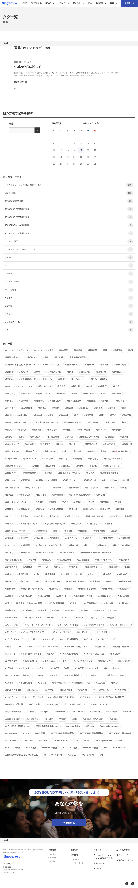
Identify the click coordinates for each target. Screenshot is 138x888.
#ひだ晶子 (9, 668)
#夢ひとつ (88, 545)
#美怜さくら (10, 408)
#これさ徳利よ (92, 675)
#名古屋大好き (11, 567)
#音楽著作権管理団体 (78, 357)
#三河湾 (55, 610)
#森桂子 (90, 451)
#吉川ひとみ (43, 567)
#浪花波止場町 (53, 437)
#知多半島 (38, 415)
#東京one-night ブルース (15, 466)
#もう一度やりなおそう (31, 654)
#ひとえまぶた (124, 661)
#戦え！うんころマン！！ (36, 488)
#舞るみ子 (120, 401)
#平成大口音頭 (56, 509)
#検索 (64, 451)
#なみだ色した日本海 (60, 668)
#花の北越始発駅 (74, 401)
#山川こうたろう (72, 516)
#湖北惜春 (116, 430)
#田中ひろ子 (110, 422)
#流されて (69, 437)
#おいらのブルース (101, 690)
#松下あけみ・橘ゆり (113, 459)
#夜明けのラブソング (45, 553)
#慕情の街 (57, 488)
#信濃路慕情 (10, 589)
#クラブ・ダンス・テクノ (16, 639)
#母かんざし (74, 444)
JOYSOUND (36, 3)
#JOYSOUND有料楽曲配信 (62, 733)
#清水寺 (20, 437)
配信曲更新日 (69, 193)
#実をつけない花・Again (54, 524)
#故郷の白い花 (90, 480)
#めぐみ (50, 654)
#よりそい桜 (10, 654)
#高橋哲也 (117, 350)
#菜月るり (9, 401)
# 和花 (30, 712)
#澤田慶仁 (67, 430)
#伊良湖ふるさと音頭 (87, 589)
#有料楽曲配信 (29, 473)
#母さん (59, 444)
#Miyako (90, 726)
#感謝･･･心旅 (73, 488)
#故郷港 (39, 480)
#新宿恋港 (25, 480)
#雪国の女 (9, 372)
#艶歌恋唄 (91, 401)
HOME (24, 3)
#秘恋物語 (69, 408)
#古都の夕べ (74, 567)
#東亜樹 (35, 466)
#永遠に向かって (12, 444)
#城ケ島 (32, 560)
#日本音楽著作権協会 (109, 473)
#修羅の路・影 (125, 582)
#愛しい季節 (41, 495)
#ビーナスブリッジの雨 (94, 625)
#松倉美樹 (77, 459)
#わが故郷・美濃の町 (121, 647)
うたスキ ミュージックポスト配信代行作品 (69, 185)
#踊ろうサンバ (44, 386)
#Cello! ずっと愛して (53, 755)
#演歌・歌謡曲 (84, 430)
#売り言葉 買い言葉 (14, 560)
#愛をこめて (109, 488)
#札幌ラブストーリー (112, 466)
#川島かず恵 (104, 509)
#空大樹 (55, 408)
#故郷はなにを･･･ (70, 480)
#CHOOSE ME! (119, 748)
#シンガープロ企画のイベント (34, 632)
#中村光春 (108, 603)
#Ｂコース (23, 350)
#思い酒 (91, 502)
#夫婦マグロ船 (99, 531)
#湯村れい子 (101, 430)
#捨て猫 (126, 480)
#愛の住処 (9, 495)
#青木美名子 (89, 365)
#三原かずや (70, 610)
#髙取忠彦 (92, 350)
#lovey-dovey (11, 733)
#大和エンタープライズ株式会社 (49, 545)
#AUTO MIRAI (88, 755)
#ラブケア (51, 618)
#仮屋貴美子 (123, 589)
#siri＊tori (127, 712)
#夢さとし (9, 553)
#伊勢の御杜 (107, 589)
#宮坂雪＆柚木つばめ (28, 524)
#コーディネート (84, 632)
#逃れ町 (61, 379)
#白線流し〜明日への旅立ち (46, 422)
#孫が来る (108, 524)
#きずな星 (42, 683)
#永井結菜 (29, 444)
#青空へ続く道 (71, 365)
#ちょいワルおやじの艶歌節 (17, 675)
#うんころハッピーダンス (16, 697)
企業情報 (69, 306)
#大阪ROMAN (107, 538)
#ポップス (80, 618)
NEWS (48, 3)
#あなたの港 (52, 704)
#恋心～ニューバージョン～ (17, 502)
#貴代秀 (116, 386)
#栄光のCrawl (11, 459)
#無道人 (8, 430)
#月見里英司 (46, 473)
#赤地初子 (102, 386)
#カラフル (88, 639)
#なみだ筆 (79, 668)
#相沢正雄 (88, 415)
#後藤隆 (118, 502)
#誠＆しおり (10, 394)
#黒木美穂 (63, 350)
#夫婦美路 (82, 531)
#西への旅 (25, 394)
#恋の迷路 (38, 502)
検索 (112, 3)
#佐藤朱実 (53, 589)
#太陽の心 (115, 531)
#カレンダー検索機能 (69, 639)
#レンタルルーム (12, 618)
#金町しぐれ (84, 372)
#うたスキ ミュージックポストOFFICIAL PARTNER (102, 697)
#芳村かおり (39, 401)
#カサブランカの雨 (49, 647)
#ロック (113, 610)
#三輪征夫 (42, 610)
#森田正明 (76, 451)
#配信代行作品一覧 (27, 379)
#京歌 (7, 603)
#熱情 (123, 422)
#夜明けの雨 (24, 553)
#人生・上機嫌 (44, 596)
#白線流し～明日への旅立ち (17, 422)
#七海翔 (84, 610)
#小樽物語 (127, 516)
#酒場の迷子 (117, 372)
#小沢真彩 (113, 516)
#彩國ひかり (24, 509)
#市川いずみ (88, 509)
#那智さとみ (46, 379)
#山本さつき (53, 516)
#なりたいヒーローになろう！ (32, 668)
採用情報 (69, 273)
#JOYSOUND (11, 741)
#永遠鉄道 (109, 437)
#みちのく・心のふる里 (94, 654)
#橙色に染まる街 (12, 451)
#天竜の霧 (9, 538)
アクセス (69, 314)
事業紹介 (74, 850)
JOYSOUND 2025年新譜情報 (69, 217)
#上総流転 (27, 610)
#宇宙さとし (92, 524)
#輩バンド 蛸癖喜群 (99, 379)
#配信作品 (9, 379)
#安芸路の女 (76, 524)
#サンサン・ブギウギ (62, 632)
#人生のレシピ (104, 596)
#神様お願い (22, 415)
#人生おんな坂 (122, 596)
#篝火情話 (42, 408)
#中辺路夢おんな (91, 603)
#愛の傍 (123, 488)
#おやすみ (49, 690)
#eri (105, 748)
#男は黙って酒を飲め (73, 422)
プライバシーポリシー (125, 860)
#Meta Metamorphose (109, 726)
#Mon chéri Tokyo (72, 726)
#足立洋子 (61, 386)
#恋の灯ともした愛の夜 (72, 502)
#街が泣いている (43, 394)
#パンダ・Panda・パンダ (121, 625)
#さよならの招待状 (72, 675)
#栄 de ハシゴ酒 (29, 459)
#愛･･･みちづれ (91, 488)
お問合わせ (129, 3)
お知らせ (69, 257)
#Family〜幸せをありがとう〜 (109, 741)
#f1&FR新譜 (31, 748)
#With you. (44, 712)
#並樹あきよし (11, 610)
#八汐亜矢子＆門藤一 (75, 582)
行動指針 (53, 861)
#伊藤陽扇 (68, 589)
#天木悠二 (23, 538)
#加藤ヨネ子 (122, 574)
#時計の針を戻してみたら (69, 473)
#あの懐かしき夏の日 (14, 704)
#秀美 (123, 408)
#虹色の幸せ (88, 394)
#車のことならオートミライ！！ (18, 386)
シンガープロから (69, 282)
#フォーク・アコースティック (38, 625)
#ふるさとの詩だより (83, 661)
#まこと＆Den (49, 661)
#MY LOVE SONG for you (17, 726)
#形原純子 (40, 509)
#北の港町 (107, 574)
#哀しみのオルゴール (104, 560)
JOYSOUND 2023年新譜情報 (69, 233)
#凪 (37, 582)
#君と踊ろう (124, 560)
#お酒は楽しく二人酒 (81, 683)
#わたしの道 (100, 647)
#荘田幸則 (23, 401)
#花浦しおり (55, 401)
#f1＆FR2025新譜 (12, 748)
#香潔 (130, 350)
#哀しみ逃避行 (83, 560)
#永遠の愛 (124, 437)
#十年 (36, 574)
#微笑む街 (104, 502)
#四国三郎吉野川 (63, 560)
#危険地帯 (113, 567)
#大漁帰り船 (124, 538)
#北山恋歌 (65, 574)
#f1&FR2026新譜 (49, 748)
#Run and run (31, 719)
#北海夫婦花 (50, 574)
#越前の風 (75, 386)
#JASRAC (43, 741)
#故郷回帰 (52, 480)
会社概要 (99, 3)
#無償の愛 (36, 430)
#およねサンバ (33, 690)
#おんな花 (115, 683)
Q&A (89, 3)
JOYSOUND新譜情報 (69, 201)
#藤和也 (102, 394)
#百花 (101, 415)
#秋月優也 (98, 408)
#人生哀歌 (9, 596)
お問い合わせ (69, 290)
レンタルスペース (69, 322)
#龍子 (50, 350)
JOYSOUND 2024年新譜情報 (69, 209)
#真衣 (76, 415)
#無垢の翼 (21, 430)
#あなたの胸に (35, 704)
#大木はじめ (10, 545)
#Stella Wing (94, 712)
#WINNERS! (60, 712)
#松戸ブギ (63, 459)
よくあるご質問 (69, 241)
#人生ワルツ (61, 596)
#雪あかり (23, 372)
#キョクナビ (48, 639)
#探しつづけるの (109, 480)
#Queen (62, 719)
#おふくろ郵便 (66, 690)
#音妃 (56, 365)
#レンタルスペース (33, 618)
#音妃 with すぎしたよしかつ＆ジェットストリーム (27, 365)
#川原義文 (120, 509)
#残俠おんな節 (91, 444)
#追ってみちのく (78, 379)
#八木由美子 (95, 582)
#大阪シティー (89, 538)
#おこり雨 (82, 690)
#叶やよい (58, 567)
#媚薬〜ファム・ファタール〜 (17, 531)
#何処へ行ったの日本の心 (32, 589)
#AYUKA (72, 755)
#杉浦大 (79, 466)
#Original (114, 719)
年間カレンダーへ (91, 123)
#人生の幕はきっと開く (82, 596)
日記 (69, 265)
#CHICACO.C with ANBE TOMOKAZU (21, 755)
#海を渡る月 (35, 437)
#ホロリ (94, 618)
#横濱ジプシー (31, 451)
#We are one (77, 712)
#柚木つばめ (47, 459)
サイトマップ (122, 855)
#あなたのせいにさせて (101, 704)
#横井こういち (49, 451)
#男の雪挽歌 (93, 422)
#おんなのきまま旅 (13, 690)
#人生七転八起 (25, 596)
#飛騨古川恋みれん (13, 357)
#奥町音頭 (68, 531)
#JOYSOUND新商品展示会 (91, 733)
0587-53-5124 (11, 872)
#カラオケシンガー (13, 647)
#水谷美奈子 (45, 444)
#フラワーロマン (12, 625)
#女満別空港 (41, 531)
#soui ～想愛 (111, 712)
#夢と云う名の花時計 (122, 545)
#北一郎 (79, 574)
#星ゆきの (90, 473)
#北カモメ (92, 574)
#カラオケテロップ (106, 639)
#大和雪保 (25, 545)
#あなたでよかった (13, 712)
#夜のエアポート (67, 553)
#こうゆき (9, 683)
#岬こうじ (9, 516)
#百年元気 (126, 415)
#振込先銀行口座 (12, 488)
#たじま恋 (53, 675)
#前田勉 (8, 582)
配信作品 (76, 3)
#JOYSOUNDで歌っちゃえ (120, 733)
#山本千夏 (38, 516)
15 (81, 150)
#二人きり (74, 603)
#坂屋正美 (46, 560)
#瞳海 (50, 415)
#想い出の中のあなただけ (80, 495)
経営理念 (53, 858)
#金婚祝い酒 (101, 372)
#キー (35, 639)
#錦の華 (70, 372)
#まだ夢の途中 (11, 661)
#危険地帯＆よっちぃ (94, 567)
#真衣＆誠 (63, 415)
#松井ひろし (93, 459)
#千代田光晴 (22, 574)
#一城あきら (99, 610)
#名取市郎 (27, 567)
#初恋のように (23, 582)
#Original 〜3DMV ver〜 (93, 719)
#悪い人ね (100, 495)
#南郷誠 (126, 567)
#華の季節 (116, 394)
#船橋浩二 (105, 401)
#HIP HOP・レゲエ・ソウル (65, 741)
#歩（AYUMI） (109, 444)
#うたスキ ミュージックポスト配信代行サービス (53, 697)
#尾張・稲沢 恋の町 (94, 516)
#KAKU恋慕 (40, 733)
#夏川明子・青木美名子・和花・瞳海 (95, 553)
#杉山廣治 (92, 466)
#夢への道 (73, 545)
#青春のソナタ (120, 365)
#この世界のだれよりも (114, 675)
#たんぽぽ (38, 675)
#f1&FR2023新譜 (90, 748)
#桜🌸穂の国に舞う (120, 451)
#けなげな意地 (25, 683)
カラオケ (62, 3)
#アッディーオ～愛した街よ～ (76, 647)
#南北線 (8, 574)
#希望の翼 (73, 509)
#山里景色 (23, 516)
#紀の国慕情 (26, 408)
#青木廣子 (104, 365)
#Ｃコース (9, 350)
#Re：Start (48, 719)
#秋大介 (111, 408)
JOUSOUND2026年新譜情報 (69, 225)
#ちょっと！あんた (112, 668)
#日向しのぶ (10, 480)
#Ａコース (38, 350)
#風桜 (45, 357)
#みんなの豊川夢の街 (69, 654)
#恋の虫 (52, 502)
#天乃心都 (38, 538)
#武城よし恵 (127, 444)
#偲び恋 (109, 582)
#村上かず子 (50, 466)
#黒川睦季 (78, 350)
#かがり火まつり (59, 683)
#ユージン (66, 618)
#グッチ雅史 (102, 632)
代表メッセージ (78, 863)
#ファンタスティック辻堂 (67, 625)
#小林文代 (9, 524)
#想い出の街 (57, 495)
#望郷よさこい (11, 473)
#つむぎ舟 (93, 668)
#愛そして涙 (24, 495)
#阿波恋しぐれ (54, 372)
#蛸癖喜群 (60, 394)
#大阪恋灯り (53, 538)
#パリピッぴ (10, 632)
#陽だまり (38, 372)
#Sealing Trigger (12, 719)
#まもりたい (115, 654)
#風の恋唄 (58, 357)
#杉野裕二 (65, 466)
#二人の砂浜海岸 (57, 603)
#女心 (55, 531)
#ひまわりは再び (105, 661)
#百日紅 (113, 415)
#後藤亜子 (9, 509)
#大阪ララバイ (71, 538)
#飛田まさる (32, 357)
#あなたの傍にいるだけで (74, 704)
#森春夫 (102, 451)
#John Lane (27, 741)
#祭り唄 (8, 415)
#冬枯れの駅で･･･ (52, 582)
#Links (26, 733)
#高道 (105, 350)
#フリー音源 (108, 618)
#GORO (86, 741)
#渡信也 (8, 437)
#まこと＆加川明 (30, 661)
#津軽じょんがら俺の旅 (89, 437)
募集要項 (76, 859)
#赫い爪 (89, 386)
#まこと (64, 661)
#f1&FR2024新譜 (70, 748)
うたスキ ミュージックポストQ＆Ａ (69, 249)
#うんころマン (121, 690)
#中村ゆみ (123, 603)
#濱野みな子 (52, 430)
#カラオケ (31, 647)
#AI (101, 755)
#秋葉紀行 (83, 408)
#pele (74, 719)
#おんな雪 (100, 683)
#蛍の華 (74, 394)
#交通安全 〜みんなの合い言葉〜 (30, 603)
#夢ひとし (102, 545)
